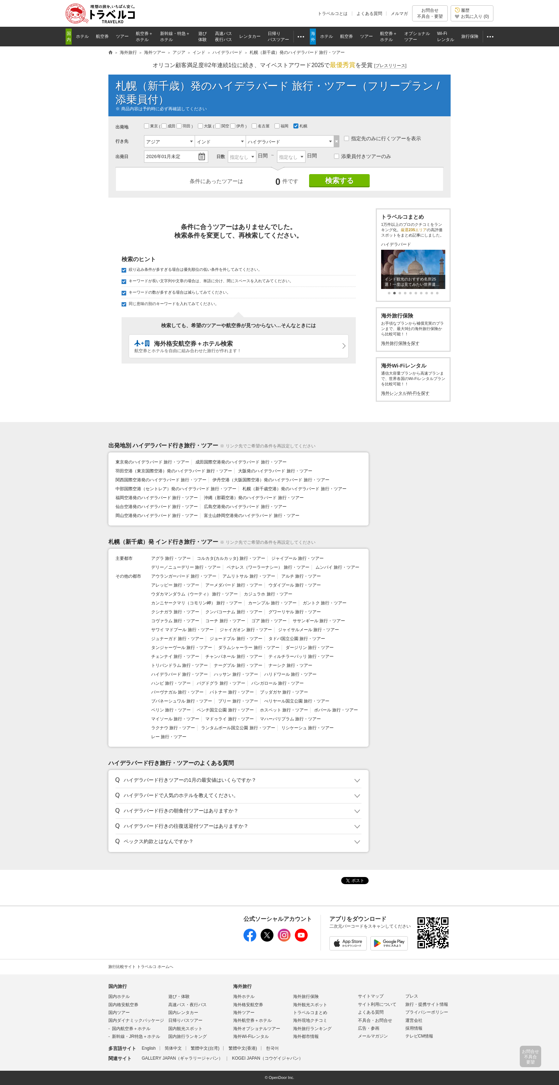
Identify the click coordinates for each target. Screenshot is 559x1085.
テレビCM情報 (419, 1036)
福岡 (282, 125)
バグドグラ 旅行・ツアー (221, 683)
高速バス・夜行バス (187, 1004)
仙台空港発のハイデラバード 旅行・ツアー (157, 506)
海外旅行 (242, 986)
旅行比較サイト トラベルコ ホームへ (140, 966)
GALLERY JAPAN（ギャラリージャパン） (182, 1058)
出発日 (122, 156)
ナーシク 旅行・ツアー (290, 665)
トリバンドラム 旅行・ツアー (179, 665)
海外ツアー (244, 1012)
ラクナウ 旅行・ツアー (173, 727)
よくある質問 (369, 13)
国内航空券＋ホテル (131, 1028)
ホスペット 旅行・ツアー (284, 710)
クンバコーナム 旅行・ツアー (233, 611)
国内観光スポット (185, 1028)
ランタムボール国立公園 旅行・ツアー (238, 727)
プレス (411, 996)
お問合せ (430, 13)
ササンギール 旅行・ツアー (319, 620)
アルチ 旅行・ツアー (301, 576)
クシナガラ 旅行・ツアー (175, 611)
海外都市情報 (306, 1036)
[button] (237, 780)
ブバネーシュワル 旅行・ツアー (181, 701)
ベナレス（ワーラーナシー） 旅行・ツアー (268, 567)
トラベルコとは (333, 13)
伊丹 (237, 125)
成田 (168, 125)
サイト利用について (377, 1004)
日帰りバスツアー (185, 1020)
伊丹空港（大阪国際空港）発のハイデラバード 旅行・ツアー (270, 479)
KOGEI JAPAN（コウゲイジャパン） (267, 1058)
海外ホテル (244, 996)
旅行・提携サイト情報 (426, 1004)
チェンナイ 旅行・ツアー (175, 656)
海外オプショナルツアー (256, 1028)
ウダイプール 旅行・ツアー (294, 585)
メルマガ (399, 13)
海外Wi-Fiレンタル (251, 1036)
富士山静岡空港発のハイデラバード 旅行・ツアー (251, 515)
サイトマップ (371, 996)
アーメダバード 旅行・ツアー (233, 585)
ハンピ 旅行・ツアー (171, 683)
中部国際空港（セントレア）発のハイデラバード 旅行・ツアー (176, 488)
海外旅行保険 (306, 996)
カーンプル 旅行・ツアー (272, 602)
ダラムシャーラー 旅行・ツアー (248, 647)
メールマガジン (373, 1036)
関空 (222, 125)
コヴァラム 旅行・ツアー (175, 620)
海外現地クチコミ (310, 1020)
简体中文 (173, 1048)
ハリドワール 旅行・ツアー (290, 674)
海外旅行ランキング (312, 1028)
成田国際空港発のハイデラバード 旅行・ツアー (240, 462)
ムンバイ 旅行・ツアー (337, 567)
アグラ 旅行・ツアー (171, 558)
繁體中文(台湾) (205, 1048)
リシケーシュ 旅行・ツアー (307, 727)
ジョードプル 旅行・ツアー (236, 638)
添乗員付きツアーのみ (362, 156)
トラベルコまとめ (310, 1012)
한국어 (272, 1048)
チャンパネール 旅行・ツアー (233, 656)
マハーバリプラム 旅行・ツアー (290, 718)
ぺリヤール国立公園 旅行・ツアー (296, 701)
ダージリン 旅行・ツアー (310, 647)
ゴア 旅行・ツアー (269, 620)
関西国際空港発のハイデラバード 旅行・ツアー (161, 479)
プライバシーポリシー (426, 1012)
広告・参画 (368, 1028)
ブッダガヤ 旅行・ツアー (284, 692)
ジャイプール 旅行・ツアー (297, 558)
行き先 (122, 141)
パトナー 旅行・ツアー (231, 692)
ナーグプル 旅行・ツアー (238, 665)
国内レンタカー (183, 1012)
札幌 (300, 125)
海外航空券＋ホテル (252, 1020)
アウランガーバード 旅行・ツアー (183, 576)
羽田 (183, 125)
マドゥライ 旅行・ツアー (229, 718)
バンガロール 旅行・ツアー (277, 683)
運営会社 (413, 1020)
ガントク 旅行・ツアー (325, 602)
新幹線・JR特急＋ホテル (136, 1036)
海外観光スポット (310, 1004)
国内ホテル (119, 996)
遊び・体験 (179, 996)
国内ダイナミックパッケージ (136, 1020)
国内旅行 (117, 986)
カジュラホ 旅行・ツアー (268, 594)
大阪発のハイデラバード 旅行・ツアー (275, 470)
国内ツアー (119, 1012)
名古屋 (261, 125)
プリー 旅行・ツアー (238, 701)
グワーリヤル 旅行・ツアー (294, 611)
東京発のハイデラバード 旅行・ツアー (152, 462)
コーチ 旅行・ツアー (225, 620)
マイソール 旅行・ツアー (175, 718)
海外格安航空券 (248, 1004)
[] (390, 66)
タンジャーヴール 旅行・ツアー (181, 647)
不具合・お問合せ (375, 1020)
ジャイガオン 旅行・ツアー (246, 629)
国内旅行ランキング (187, 1036)
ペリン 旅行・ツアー (171, 710)
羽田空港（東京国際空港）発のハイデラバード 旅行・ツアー (174, 470)
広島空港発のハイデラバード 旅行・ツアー (245, 506)
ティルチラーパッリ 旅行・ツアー (301, 656)
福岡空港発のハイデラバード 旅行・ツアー (157, 497)
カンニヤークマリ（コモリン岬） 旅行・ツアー (196, 602)
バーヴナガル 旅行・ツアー (177, 692)
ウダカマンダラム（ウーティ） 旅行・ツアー (194, 594)
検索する (339, 180)
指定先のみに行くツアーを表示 (382, 138)
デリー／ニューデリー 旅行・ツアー (186, 567)
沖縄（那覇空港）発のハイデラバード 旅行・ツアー (253, 497)
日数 (220, 156)
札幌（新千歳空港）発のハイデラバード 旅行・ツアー (294, 488)
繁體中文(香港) (243, 1048)
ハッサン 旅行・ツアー (236, 674)
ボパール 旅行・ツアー (336, 710)
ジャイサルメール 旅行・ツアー (308, 629)
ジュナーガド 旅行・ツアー (177, 638)
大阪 (205, 125)
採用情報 (413, 1028)
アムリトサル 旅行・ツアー (248, 576)
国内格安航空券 (123, 1004)
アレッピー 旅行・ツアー (175, 585)
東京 (151, 125)
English (148, 1048)
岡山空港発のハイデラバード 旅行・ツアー (157, 515)
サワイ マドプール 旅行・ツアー (182, 629)
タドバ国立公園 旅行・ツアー (296, 638)
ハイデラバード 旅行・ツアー (179, 674)
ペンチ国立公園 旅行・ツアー (225, 710)
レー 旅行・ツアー (168, 736)
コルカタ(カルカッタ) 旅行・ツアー (231, 558)
